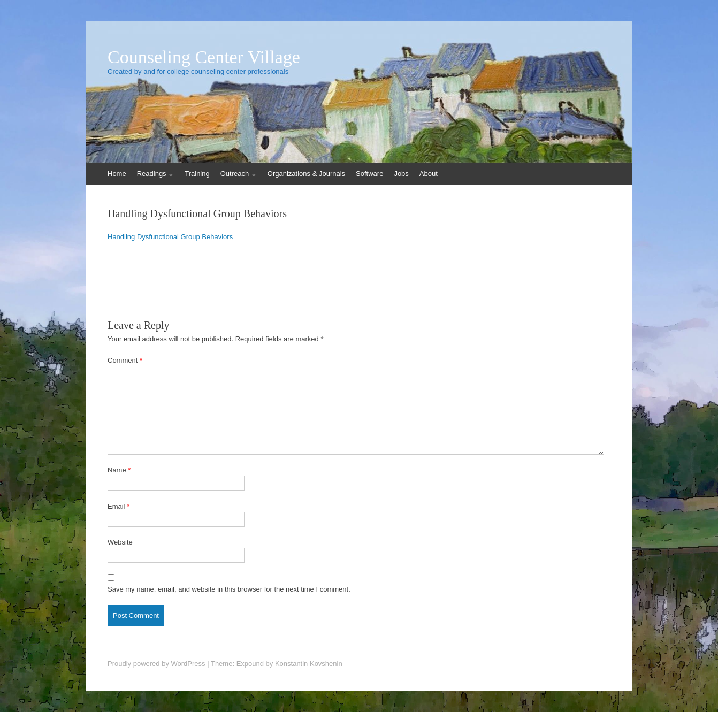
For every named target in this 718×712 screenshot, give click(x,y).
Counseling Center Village (204, 57)
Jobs (401, 174)
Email (118, 506)
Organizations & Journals (306, 174)
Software (369, 174)
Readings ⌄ (155, 174)
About (428, 174)
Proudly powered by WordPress (156, 664)
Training (197, 174)
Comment (125, 360)
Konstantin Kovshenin (308, 664)
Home (117, 174)
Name (119, 470)
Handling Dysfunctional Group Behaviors (170, 237)
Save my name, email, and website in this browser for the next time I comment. (229, 589)
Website (120, 542)
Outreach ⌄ (238, 174)
